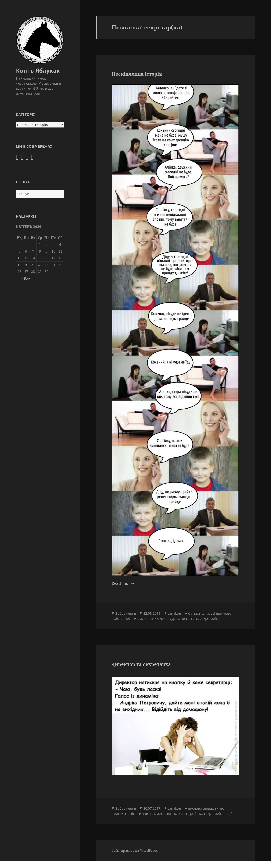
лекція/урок (169, 618)
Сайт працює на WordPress (135, 850)
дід (139, 618)
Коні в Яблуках (38, 70)
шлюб (125, 618)
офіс (115, 618)
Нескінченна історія (137, 74)
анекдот (148, 813)
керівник (151, 618)
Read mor (121, 583)
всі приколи (220, 613)
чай (229, 813)
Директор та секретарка (141, 664)
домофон (164, 813)
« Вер (25, 278)
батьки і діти (198, 613)
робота (196, 813)
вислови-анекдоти (203, 808)
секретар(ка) (210, 618)
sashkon (174, 613)
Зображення (125, 613)
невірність (189, 618)
